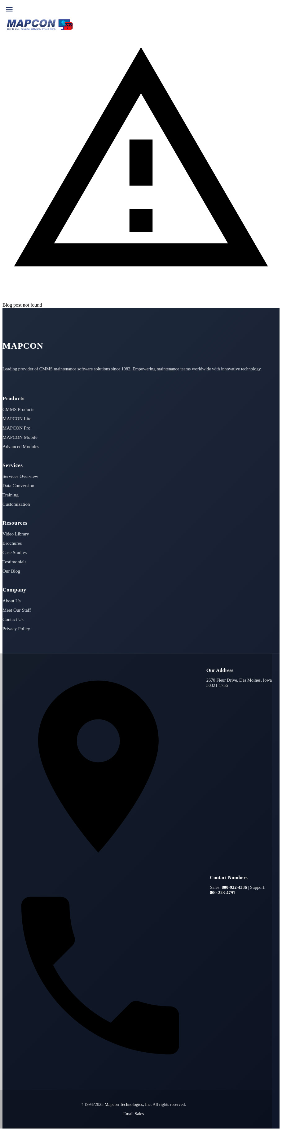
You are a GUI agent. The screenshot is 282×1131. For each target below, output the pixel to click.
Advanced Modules (20, 446)
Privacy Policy (16, 628)
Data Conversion (18, 485)
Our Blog (11, 571)
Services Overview (20, 476)
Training (10, 494)
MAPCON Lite (16, 418)
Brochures (12, 543)
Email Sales (133, 1113)
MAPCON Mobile (19, 437)
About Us (11, 600)
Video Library (15, 533)
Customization (16, 504)
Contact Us (13, 619)
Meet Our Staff (16, 610)
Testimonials (14, 561)
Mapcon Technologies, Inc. (128, 1104)
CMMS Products (18, 409)
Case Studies (14, 552)
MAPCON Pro (16, 427)
